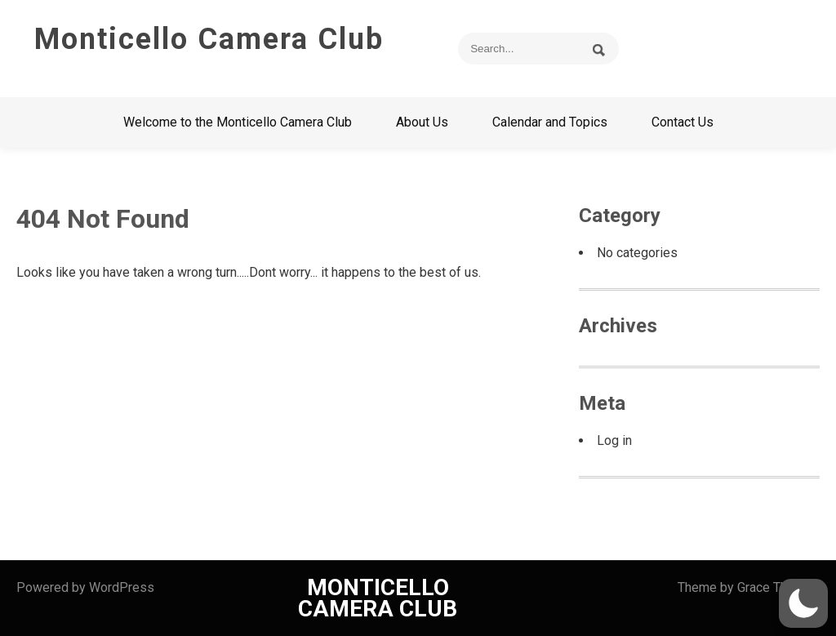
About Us (422, 122)
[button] (803, 603)
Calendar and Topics (549, 122)
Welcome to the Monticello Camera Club (237, 122)
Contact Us (682, 122)
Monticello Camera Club (209, 39)
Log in (614, 440)
